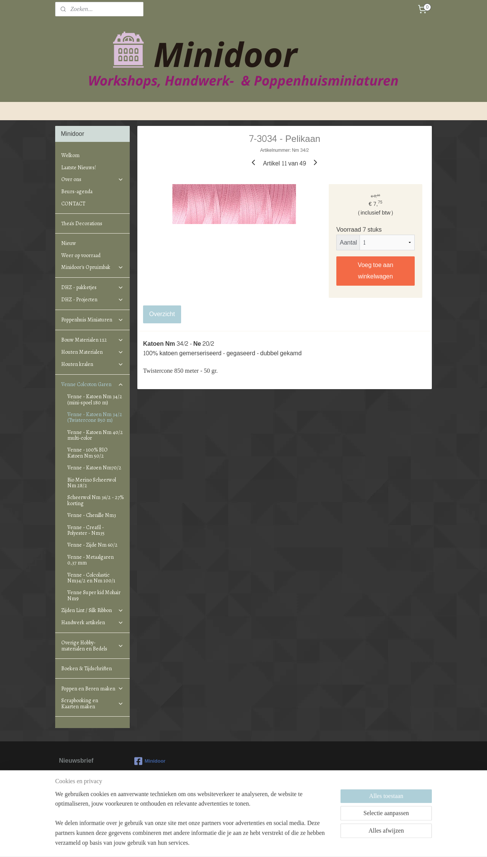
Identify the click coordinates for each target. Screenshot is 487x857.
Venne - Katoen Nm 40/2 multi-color (95, 435)
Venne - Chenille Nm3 (91, 515)
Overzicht (162, 314)
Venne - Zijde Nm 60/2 (92, 545)
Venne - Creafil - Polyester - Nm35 (86, 530)
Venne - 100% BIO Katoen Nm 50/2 (87, 452)
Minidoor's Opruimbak (92, 267)
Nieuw (68, 243)
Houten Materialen (92, 352)
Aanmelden (80, 804)
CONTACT (73, 203)
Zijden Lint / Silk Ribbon (92, 610)
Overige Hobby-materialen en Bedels (92, 645)
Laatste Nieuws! (78, 167)
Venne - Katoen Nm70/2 (94, 467)
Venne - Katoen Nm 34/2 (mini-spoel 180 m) (94, 399)
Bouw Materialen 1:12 (92, 339)
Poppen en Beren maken (92, 688)
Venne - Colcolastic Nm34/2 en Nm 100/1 (91, 577)
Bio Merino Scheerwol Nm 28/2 (91, 482)
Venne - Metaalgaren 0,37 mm (90, 559)
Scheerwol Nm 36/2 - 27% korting (95, 500)
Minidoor (150, 761)
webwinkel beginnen (253, 843)
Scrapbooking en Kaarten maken (92, 703)
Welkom (70, 155)
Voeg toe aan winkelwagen (375, 270)
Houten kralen (92, 364)
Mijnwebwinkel (312, 843)
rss (228, 843)
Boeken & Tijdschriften (86, 668)
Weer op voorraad (80, 255)
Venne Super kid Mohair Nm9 (94, 595)
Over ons (92, 179)
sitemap (215, 843)
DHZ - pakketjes (92, 287)
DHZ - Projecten (92, 299)
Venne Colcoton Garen (92, 384)
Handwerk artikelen (92, 622)
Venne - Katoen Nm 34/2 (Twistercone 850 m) (94, 417)
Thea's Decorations (81, 223)
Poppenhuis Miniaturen (92, 319)
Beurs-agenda (76, 191)
